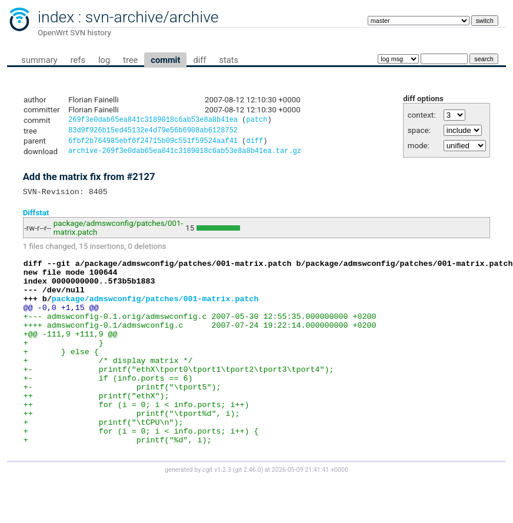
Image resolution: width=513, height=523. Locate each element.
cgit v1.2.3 (216, 512)
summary (39, 60)
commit (165, 60)
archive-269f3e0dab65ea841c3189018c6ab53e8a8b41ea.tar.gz (184, 155)
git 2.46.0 (248, 512)
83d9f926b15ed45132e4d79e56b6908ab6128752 (153, 132)
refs (78, 60)
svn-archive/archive (152, 17)
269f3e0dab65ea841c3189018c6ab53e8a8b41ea (153, 121)
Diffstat (36, 218)
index (56, 17)
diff (199, 60)
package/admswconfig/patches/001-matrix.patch (155, 312)
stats (228, 60)
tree (130, 60)
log (104, 60)
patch (256, 121)
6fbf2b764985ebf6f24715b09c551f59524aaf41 (153, 144)
